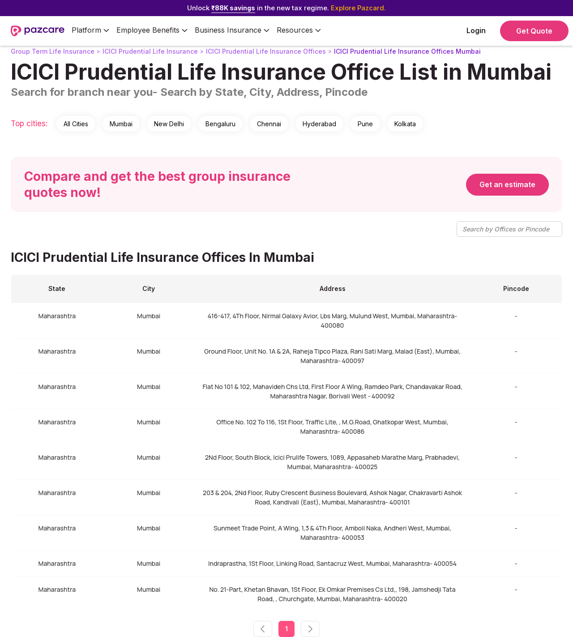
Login (476, 30)
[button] (90, 31)
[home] (37, 31)
